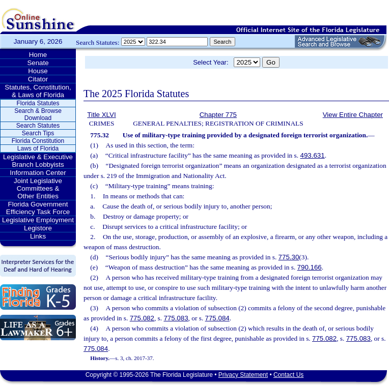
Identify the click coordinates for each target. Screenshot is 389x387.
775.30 (289, 257)
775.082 (142, 318)
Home (38, 54)
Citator (38, 79)
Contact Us (288, 374)
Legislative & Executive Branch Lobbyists (38, 160)
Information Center (38, 172)
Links (38, 236)
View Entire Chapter (353, 114)
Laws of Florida (38, 148)
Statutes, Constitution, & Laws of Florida (38, 91)
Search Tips (38, 133)
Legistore (38, 228)
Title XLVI (101, 114)
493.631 (312, 155)
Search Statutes (38, 125)
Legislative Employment (38, 220)
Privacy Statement (243, 374)
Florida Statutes (37, 103)
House (38, 71)
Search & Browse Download (38, 114)
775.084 (217, 318)
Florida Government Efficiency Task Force (38, 208)
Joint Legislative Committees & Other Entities (38, 188)
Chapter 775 (218, 114)
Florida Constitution (38, 140)
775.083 (175, 318)
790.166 (309, 267)
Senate (37, 63)
